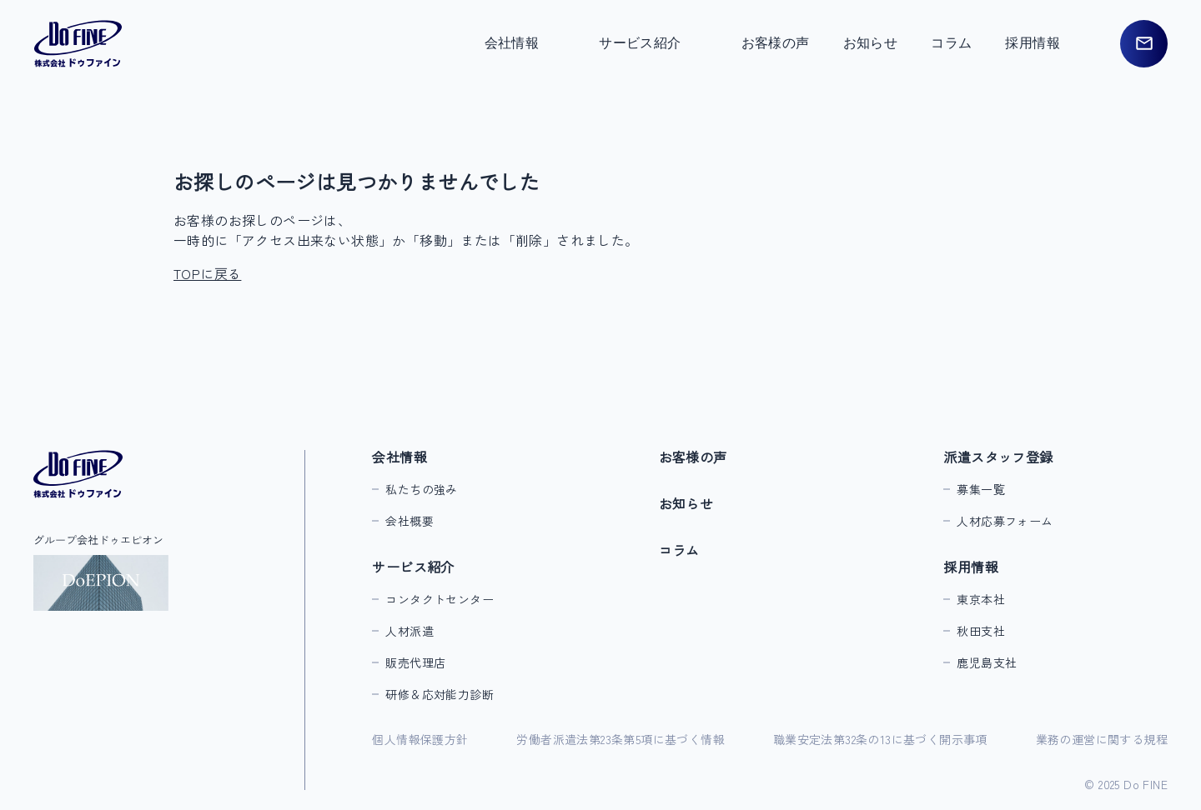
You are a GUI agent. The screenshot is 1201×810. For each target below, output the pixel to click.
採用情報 (970, 567)
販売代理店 (415, 662)
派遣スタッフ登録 (998, 457)
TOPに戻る (207, 273)
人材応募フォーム (1005, 520)
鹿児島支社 (987, 662)
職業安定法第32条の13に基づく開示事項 (880, 739)
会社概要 (409, 520)
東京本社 (981, 599)
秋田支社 (981, 630)
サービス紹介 (413, 567)
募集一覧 (981, 489)
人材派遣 (409, 630)
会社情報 (399, 457)
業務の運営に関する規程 (1102, 739)
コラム (951, 43)
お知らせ (870, 43)
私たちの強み (421, 489)
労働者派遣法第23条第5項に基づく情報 (620, 739)
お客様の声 (775, 43)
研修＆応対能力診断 (439, 694)
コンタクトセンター (439, 599)
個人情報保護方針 (420, 739)
